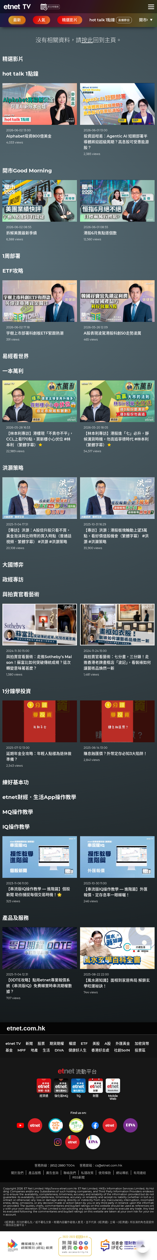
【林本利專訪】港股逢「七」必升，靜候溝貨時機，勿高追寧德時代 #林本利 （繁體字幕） (116, 439)
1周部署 (11, 256)
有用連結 (140, 1173)
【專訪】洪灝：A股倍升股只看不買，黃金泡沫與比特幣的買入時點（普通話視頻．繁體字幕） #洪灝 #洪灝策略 (38, 536)
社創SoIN (122, 1050)
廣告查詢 (52, 1173)
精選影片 (12, 59)
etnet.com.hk (26, 1028)
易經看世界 (15, 356)
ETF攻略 (12, 271)
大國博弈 (12, 564)
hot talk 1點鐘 (110, 20)
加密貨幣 (142, 1043)
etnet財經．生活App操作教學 (39, 797)
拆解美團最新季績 (21, 233)
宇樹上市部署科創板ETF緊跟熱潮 (35, 333)
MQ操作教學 (17, 812)
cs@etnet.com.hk (108, 1165)
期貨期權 (57, 1043)
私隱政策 (87, 1173)
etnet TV (13, 1043)
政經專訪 (12, 579)
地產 (34, 1050)
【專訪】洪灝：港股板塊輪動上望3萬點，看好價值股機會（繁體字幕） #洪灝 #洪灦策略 (116, 536)
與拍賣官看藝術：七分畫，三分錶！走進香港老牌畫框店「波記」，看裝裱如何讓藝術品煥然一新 (117, 663)
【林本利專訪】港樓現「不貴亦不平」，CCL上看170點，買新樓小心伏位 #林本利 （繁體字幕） (39, 439)
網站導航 (122, 1173)
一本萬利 (12, 371)
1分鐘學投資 (16, 691)
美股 (96, 1043)
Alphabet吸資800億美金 (29, 136)
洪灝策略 (12, 468)
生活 (46, 1050)
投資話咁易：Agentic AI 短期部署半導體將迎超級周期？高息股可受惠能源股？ (116, 142)
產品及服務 (15, 918)
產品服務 (35, 1173)
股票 (41, 1043)
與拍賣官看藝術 (20, 594)
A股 (108, 1043)
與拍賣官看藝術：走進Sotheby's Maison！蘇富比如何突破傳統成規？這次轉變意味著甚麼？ (39, 663)
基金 (9, 1050)
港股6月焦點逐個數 (100, 233)
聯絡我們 (70, 1173)
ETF (84, 1043)
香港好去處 (100, 1050)
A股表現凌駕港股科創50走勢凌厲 (112, 333)
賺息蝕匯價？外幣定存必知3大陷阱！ (115, 753)
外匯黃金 (123, 1043)
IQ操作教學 (16, 827)
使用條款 (105, 1173)
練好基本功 (15, 782)
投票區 (140, 1050)
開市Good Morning (27, 170)
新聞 (29, 1043)
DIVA (59, 1050)
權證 (72, 1043)
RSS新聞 (78, 1177)
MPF (21, 1050)
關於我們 (17, 1173)
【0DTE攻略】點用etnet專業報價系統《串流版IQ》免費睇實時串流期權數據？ (39, 986)
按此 (87, 40)
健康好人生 (78, 1050)
